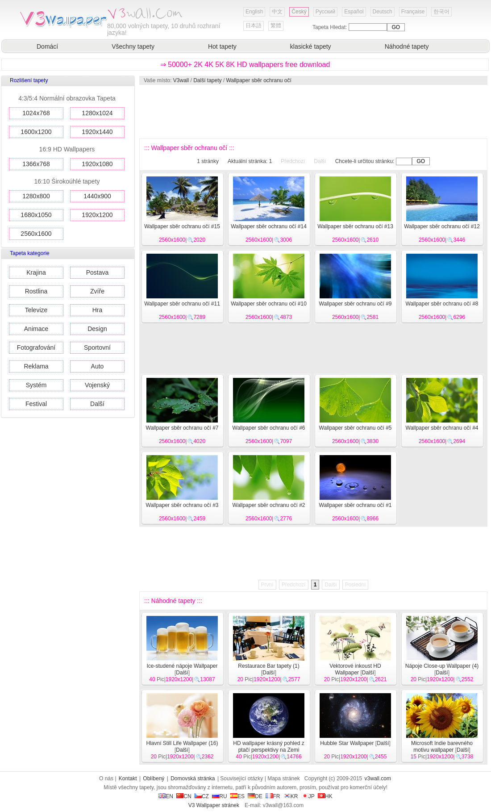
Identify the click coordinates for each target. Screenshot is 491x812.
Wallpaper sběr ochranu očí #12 (442, 226)
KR (290, 796)
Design (97, 328)
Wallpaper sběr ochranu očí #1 (355, 505)
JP (308, 796)
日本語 (254, 25)
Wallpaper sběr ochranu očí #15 (182, 226)
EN (165, 796)
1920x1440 (97, 131)
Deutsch (382, 11)
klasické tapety (310, 46)
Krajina (36, 272)
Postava (97, 272)
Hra (97, 310)
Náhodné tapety (407, 46)
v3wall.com (378, 778)
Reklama (36, 366)
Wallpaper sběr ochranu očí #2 (269, 505)
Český (298, 11)
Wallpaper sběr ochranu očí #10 (269, 304)
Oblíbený (153, 778)
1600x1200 (36, 131)
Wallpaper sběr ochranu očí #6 (269, 428)
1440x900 (97, 196)
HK (325, 796)
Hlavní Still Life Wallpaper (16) (182, 743)
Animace (36, 328)
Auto (97, 366)
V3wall (181, 80)
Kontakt (128, 778)
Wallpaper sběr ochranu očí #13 (355, 226)
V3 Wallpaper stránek (213, 805)
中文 (277, 11)
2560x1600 (36, 233)
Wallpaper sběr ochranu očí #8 (442, 304)
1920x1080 (97, 163)
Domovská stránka (193, 778)
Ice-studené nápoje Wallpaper (182, 666)
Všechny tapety (133, 46)
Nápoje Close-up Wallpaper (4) (442, 666)
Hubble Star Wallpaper (347, 743)
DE (255, 796)
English (254, 11)
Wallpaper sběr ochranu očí (258, 80)
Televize (36, 310)
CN (183, 796)
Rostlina (36, 291)
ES (237, 796)
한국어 (441, 11)
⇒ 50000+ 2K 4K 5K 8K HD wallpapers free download (245, 64)
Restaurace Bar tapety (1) (268, 666)
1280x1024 (97, 113)
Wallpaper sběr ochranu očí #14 (269, 226)
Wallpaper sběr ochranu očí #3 (182, 505)
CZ (202, 796)
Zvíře (97, 291)
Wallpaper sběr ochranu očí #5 (355, 428)
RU (219, 796)
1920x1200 (97, 214)
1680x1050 (36, 214)
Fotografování (36, 347)
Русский (326, 11)
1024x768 (36, 113)
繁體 (275, 25)
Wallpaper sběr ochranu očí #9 (355, 304)
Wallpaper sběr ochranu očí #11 (182, 304)
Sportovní (97, 347)
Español (353, 11)
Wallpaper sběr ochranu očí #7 (182, 428)
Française (413, 11)
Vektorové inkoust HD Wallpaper (355, 669)
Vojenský (97, 385)
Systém (36, 385)
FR (273, 796)
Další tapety (207, 80)
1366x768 (36, 163)
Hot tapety (222, 46)
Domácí (47, 46)
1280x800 (36, 196)
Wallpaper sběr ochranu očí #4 (442, 428)
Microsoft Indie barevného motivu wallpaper (442, 746)
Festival (36, 403)
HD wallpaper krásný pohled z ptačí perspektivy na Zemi (268, 746)
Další (97, 403)
